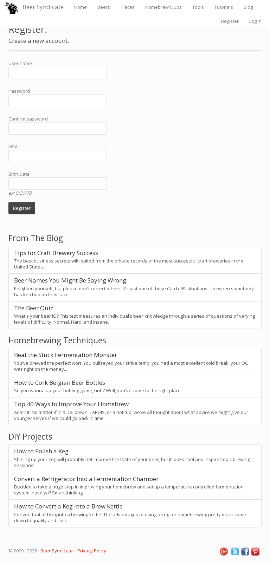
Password (19, 91)
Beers (103, 7)
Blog (248, 7)
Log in (255, 21)
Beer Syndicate (43, 7)
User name (20, 63)
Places (128, 7)
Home (80, 7)
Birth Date (19, 174)
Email (14, 146)
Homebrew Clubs (163, 7)
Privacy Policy (91, 550)
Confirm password (28, 119)
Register (230, 21)
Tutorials (223, 7)
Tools (198, 7)
